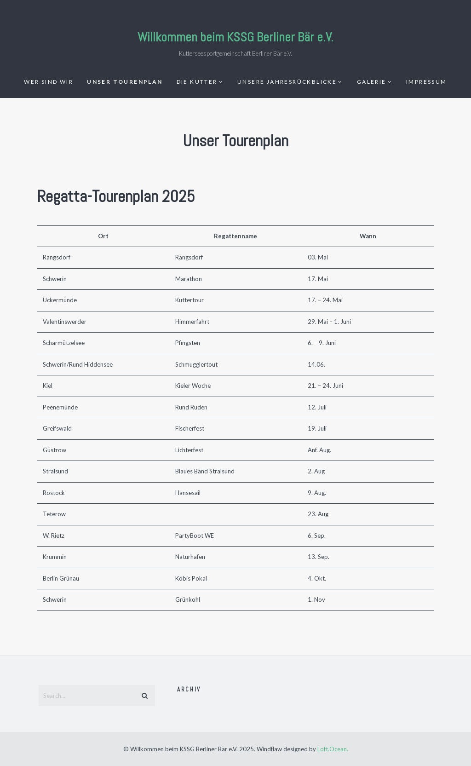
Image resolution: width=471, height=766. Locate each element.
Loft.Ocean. (332, 749)
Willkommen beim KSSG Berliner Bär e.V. (235, 37)
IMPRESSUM (426, 81)
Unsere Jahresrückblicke (287, 81)
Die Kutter (197, 81)
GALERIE (371, 81)
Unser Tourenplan (124, 81)
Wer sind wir (48, 81)
